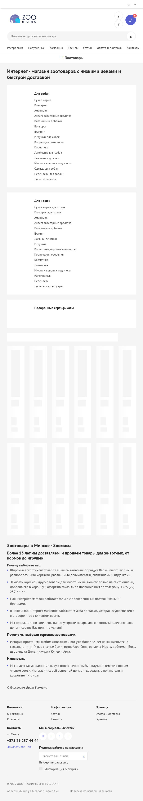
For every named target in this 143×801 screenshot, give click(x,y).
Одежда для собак (46, 168)
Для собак (41, 93)
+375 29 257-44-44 (119, 16)
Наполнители (43, 276)
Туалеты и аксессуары (48, 286)
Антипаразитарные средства (52, 116)
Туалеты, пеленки (45, 179)
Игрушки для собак (47, 137)
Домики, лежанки (45, 239)
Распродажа (15, 48)
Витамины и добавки (48, 121)
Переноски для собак (48, 174)
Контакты (133, 48)
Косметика (41, 147)
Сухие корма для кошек (50, 207)
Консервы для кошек (48, 212)
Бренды (73, 48)
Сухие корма (42, 100)
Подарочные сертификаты (54, 308)
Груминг (39, 132)
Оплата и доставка (109, 48)
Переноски (41, 281)
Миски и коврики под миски (53, 163)
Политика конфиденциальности (91, 791)
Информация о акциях (61, 769)
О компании (15, 714)
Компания (56, 48)
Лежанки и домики (46, 158)
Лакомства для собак (48, 152)
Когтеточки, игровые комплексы (55, 249)
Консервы (40, 105)
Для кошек (42, 201)
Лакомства (41, 265)
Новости (56, 719)
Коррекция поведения (49, 142)
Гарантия (101, 719)
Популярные (36, 48)
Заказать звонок (19, 747)
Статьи (87, 48)
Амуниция (41, 110)
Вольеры (40, 126)
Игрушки (40, 244)
